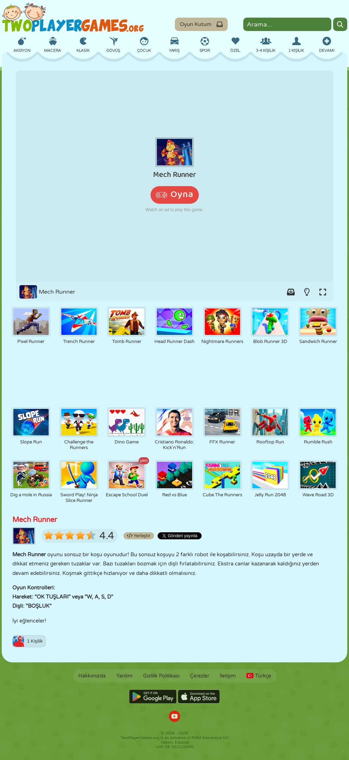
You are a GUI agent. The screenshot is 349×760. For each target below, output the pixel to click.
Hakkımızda (92, 676)
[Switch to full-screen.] (323, 292)
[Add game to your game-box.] (291, 292)
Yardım (124, 676)
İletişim (228, 676)
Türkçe (258, 676)
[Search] (340, 24)
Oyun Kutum (201, 24)
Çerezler (199, 676)
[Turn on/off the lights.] (307, 292)
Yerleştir (139, 536)
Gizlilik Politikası (161, 676)
